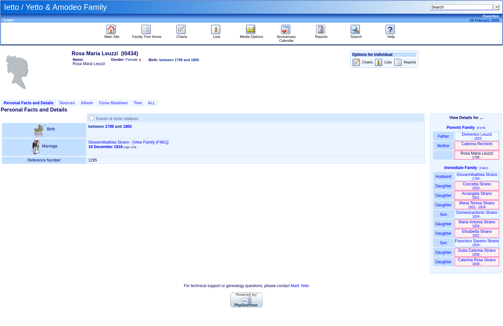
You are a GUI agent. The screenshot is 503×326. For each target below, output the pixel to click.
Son (443, 214)
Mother (443, 146)
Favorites (491, 16)
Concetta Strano (477, 186)
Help (391, 35)
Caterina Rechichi (477, 146)
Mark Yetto (300, 285)
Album (87, 103)
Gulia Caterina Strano (476, 252)
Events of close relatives (117, 118)
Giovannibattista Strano (108, 142)
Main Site (112, 35)
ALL (151, 103)
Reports (321, 35)
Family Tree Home (146, 35)
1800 (127, 126)
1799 (109, 126)
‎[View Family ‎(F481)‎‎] (151, 142)
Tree (138, 103)
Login (9, 20)
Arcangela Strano (477, 195)
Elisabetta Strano (477, 233)
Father (443, 136)
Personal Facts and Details (29, 103)
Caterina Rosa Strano (476, 262)
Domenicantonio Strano (476, 214)
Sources (67, 103)
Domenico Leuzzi (477, 136)
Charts (182, 35)
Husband (443, 176)
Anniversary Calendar (286, 37)
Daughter (443, 186)
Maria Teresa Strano (477, 205)
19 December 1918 (105, 147)
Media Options (251, 35)
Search (356, 35)
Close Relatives (113, 103)
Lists (216, 35)
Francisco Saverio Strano (477, 243)
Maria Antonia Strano (477, 224)
